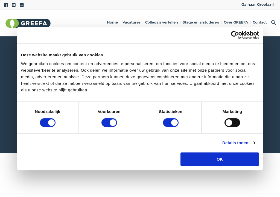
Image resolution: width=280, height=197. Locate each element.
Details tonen (235, 142)
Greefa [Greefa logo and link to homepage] (28, 23)
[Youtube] (14, 5)
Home (112, 22)
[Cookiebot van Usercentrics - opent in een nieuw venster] (235, 35)
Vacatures (132, 22)
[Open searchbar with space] (272, 23)
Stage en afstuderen (201, 22)
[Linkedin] (22, 5)
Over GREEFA (236, 22)
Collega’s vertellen (161, 22)
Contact (260, 22)
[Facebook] (6, 5)
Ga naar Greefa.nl (257, 4)
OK (220, 159)
